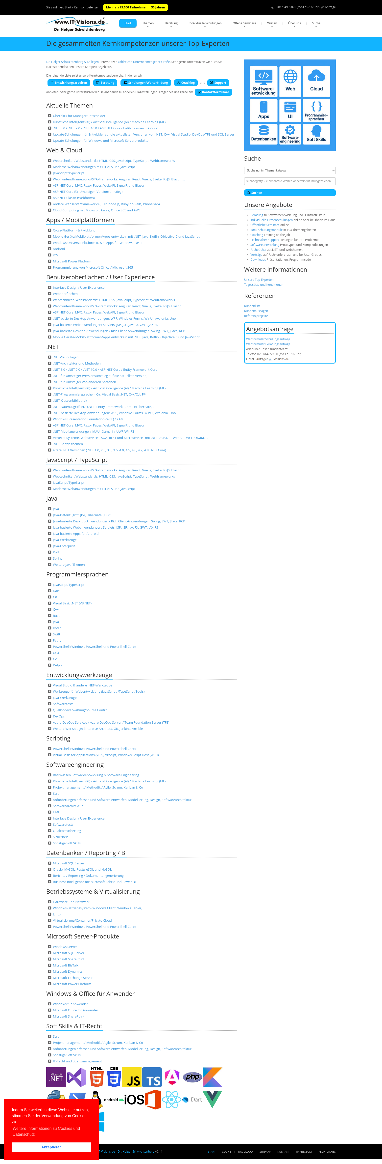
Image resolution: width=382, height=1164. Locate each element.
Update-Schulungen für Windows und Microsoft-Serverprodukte (100, 140)
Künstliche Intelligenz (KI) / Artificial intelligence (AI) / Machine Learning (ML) (109, 122)
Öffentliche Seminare (265, 225)
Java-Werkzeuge (65, 540)
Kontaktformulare (213, 92)
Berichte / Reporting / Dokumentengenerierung (88, 875)
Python (58, 640)
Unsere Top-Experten (259, 280)
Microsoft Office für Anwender (75, 1010)
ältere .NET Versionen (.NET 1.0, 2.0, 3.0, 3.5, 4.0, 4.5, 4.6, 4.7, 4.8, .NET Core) (109, 450)
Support (218, 83)
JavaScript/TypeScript (68, 173)
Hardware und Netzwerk (71, 902)
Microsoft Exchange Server (73, 977)
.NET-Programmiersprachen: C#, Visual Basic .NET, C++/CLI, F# (99, 394)
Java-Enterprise (64, 546)
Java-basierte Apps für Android (75, 533)
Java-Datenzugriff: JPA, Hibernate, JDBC (82, 515)
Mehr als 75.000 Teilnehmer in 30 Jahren (135, 7)
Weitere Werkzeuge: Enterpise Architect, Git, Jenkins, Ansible (98, 728)
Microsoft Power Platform (72, 261)
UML (56, 812)
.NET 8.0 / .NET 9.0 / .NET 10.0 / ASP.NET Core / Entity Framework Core (105, 128)
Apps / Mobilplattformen (80, 220)
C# (55, 597)
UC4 (56, 653)
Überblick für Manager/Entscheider (79, 116)
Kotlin (57, 552)
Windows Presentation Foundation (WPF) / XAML (89, 419)
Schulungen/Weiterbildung (145, 83)
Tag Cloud (245, 1151)
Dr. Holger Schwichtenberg (136, 1151)
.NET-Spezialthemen (68, 444)
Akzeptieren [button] (51, 1147)
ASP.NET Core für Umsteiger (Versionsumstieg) (87, 191)
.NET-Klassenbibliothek (70, 400)
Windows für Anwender (70, 1004)
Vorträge (256, 255)
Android (59, 249)
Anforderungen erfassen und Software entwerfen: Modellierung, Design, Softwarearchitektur (122, 799)
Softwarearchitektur (68, 806)
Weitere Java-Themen (69, 564)
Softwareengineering (75, 764)
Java (51, 498)
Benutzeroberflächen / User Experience (100, 277)
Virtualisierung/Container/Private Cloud (82, 920)
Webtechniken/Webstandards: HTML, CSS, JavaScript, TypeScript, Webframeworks (114, 160)
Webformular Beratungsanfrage (268, 344)
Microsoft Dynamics (68, 971)
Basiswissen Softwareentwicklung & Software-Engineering (96, 775)
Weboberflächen (65, 293)
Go (55, 659)
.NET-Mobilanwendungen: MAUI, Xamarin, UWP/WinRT (93, 431)
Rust (56, 615)
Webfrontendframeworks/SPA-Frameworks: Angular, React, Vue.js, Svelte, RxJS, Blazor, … (119, 179)
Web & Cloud (64, 150)
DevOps (59, 716)
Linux (57, 914)
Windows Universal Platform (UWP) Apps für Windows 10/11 (98, 242)
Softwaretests (63, 704)
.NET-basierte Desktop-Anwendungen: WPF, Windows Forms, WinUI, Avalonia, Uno (114, 318)
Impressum (303, 1151)
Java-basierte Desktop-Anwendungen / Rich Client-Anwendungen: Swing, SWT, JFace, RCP (119, 331)
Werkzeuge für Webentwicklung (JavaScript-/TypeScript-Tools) (98, 691)
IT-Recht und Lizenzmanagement (77, 1061)
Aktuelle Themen (69, 105)
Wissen (272, 23)
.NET (52, 346)
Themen (148, 23)
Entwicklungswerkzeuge (79, 675)
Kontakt (283, 1151)
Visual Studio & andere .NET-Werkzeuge (82, 685)
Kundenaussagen (256, 311)
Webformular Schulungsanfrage (268, 339)
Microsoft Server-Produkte (82, 936)
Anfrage (330, 7)
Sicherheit (60, 837)
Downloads (258, 259)
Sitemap (265, 1151)
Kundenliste (252, 306)
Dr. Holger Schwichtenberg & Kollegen (72, 62)
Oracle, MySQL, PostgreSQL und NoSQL (82, 869)
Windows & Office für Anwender (90, 993)
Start (128, 23)
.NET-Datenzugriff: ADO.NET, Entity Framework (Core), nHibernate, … (104, 406)
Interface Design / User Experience (78, 287)
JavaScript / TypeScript (76, 459)
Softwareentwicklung (264, 245)
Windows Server (65, 946)
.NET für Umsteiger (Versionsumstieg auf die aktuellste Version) (100, 375)
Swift (56, 634)
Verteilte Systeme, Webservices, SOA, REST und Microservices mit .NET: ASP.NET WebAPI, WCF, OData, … (130, 437)
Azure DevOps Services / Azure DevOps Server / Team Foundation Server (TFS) (111, 722)
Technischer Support (264, 240)
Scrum (58, 793)
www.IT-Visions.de (102, 1151)
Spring (58, 558)
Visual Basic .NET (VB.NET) (72, 603)
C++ (56, 609)
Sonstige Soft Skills (67, 843)
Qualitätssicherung (67, 830)
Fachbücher (258, 250)
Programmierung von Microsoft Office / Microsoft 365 (93, 267)
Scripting (58, 738)
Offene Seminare (244, 23)
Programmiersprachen (77, 574)
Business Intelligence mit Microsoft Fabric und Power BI (94, 882)
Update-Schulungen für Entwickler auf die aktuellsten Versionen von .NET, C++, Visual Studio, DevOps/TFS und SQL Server (143, 134)
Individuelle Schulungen (205, 23)
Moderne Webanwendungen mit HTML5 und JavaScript (94, 167)
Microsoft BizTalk (65, 965)
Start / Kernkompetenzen (82, 7)
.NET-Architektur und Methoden (77, 363)
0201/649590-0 (285, 7)
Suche (316, 23)
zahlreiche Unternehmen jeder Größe (144, 62)
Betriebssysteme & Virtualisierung (93, 891)
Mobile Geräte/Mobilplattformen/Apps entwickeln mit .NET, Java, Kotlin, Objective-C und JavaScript (126, 236)
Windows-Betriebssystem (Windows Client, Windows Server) (97, 908)
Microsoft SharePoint (68, 959)
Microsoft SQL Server (68, 863)
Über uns (294, 23)
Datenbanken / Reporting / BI (86, 853)
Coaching (186, 83)
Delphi (58, 665)
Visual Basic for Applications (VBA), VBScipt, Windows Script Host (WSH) (106, 755)
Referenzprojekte (256, 316)
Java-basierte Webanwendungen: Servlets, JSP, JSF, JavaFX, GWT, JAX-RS (105, 324)
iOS (55, 255)
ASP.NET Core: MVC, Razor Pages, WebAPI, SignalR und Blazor (99, 185)
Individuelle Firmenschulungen (271, 220)
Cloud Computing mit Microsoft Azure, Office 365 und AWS (97, 210)
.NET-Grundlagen (65, 357)
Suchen (254, 193)
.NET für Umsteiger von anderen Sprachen (84, 382)
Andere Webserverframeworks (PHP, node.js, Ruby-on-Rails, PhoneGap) (106, 204)
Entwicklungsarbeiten (68, 83)
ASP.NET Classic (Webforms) (74, 198)
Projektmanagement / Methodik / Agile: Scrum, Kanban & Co (98, 787)
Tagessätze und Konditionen (263, 285)
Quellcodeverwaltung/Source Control (80, 710)
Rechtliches (327, 1151)
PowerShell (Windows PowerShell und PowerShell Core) (94, 646)
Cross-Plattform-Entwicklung (74, 230)
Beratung (171, 23)
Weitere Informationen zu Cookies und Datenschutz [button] (46, 1131)
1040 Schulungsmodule (267, 230)
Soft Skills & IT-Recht (74, 1026)
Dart (56, 591)
